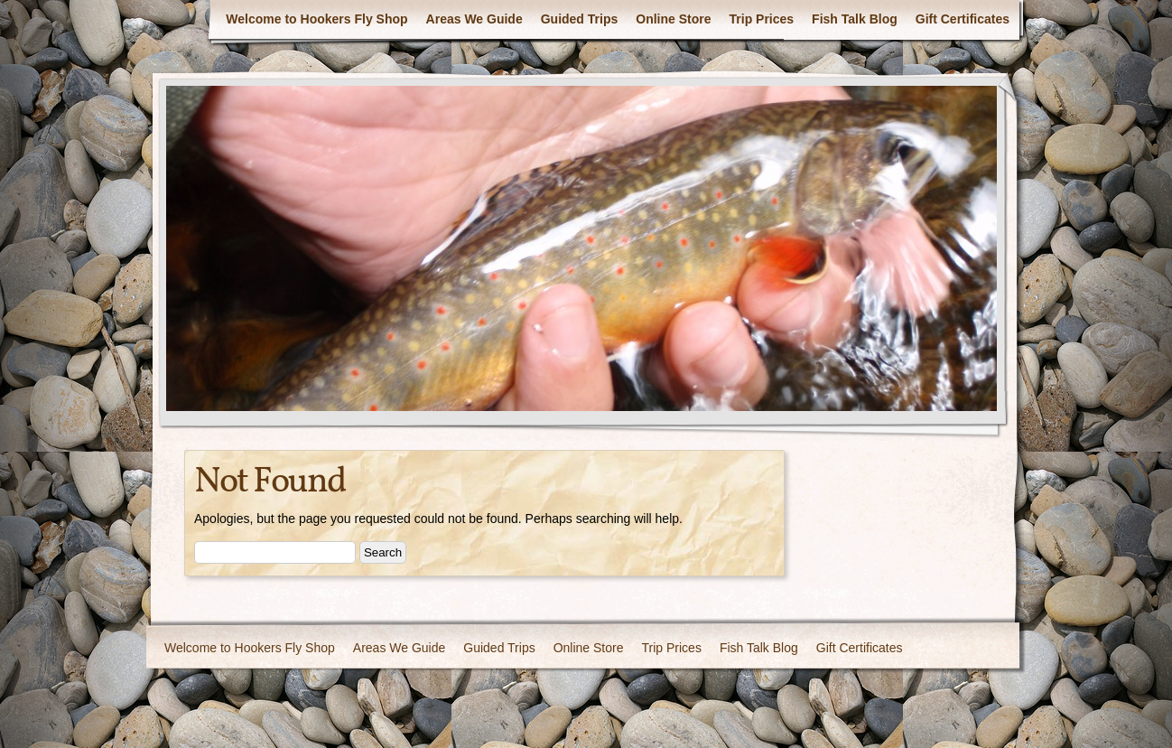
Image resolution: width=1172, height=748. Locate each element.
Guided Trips (580, 19)
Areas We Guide (474, 19)
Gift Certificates (962, 19)
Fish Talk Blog (855, 19)
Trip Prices (762, 19)
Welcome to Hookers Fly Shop (316, 19)
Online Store (673, 19)
